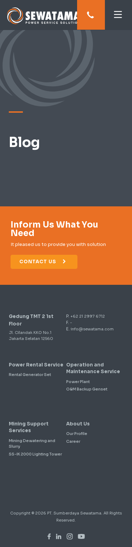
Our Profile (76, 433)
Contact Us (43, 261)
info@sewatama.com (92, 329)
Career (73, 441)
